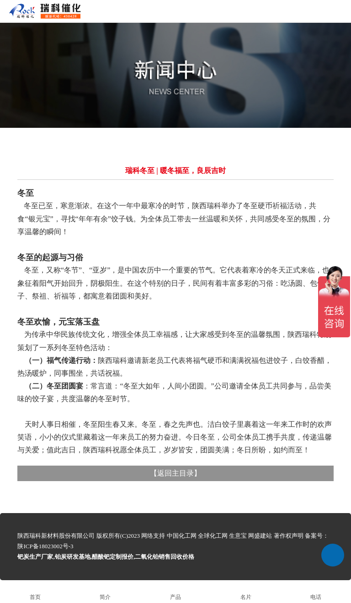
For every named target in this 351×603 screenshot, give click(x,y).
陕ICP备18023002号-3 (45, 546)
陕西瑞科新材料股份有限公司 (56, 535)
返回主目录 (175, 473)
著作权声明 (288, 535)
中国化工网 (182, 535)
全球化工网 (213, 535)
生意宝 (238, 535)
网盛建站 (260, 535)
